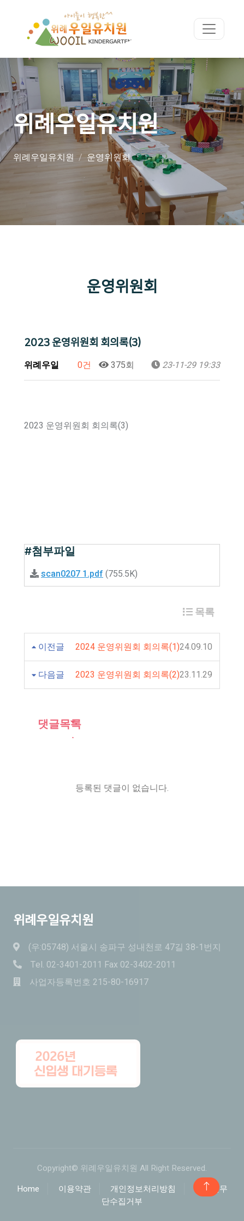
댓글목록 (52, 724)
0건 (79, 365)
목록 (199, 612)
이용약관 (74, 1189)
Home (28, 1189)
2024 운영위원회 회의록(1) (127, 647)
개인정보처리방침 (143, 1189)
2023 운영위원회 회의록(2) (127, 674)
